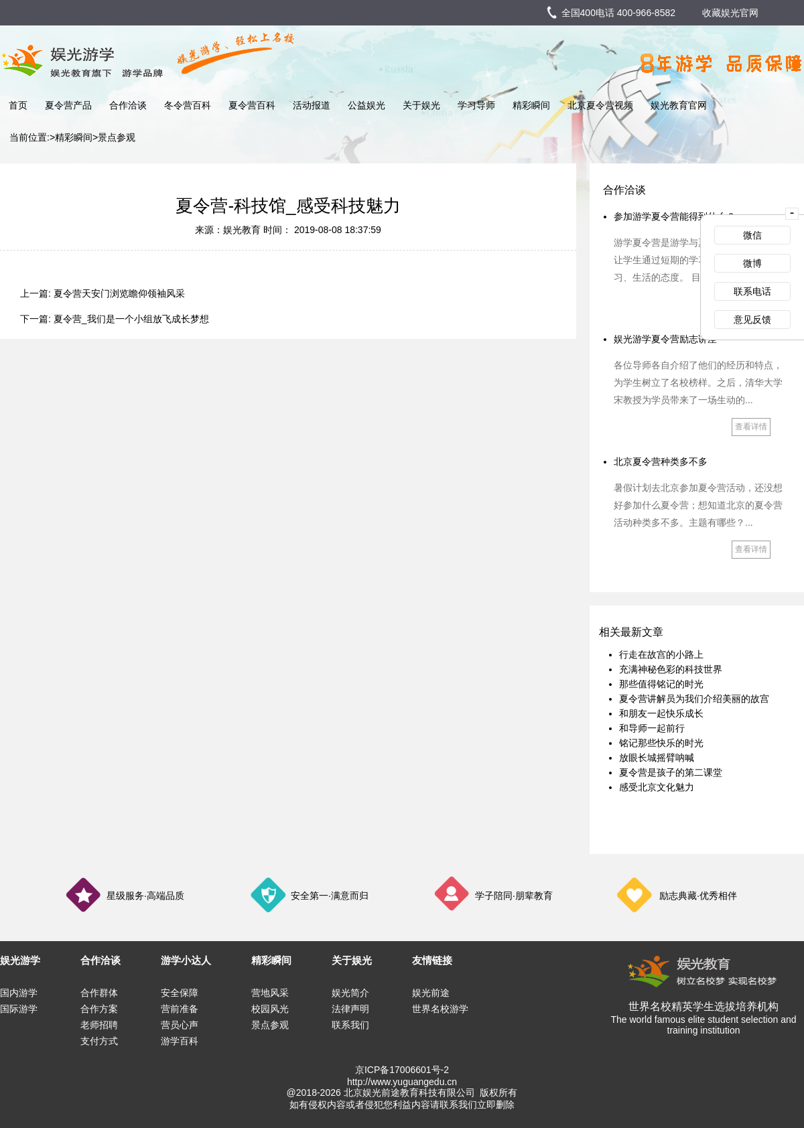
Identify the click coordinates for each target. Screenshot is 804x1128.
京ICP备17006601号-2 (402, 1069)
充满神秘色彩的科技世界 (670, 669)
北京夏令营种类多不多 (661, 461)
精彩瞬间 (531, 105)
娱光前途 (431, 992)
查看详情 (751, 426)
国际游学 (19, 1008)
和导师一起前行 (652, 728)
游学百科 (179, 1041)
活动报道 (311, 105)
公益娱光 (366, 105)
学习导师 (476, 105)
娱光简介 (350, 992)
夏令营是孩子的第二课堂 (670, 772)
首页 (18, 105)
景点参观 (116, 137)
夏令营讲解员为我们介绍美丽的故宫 (694, 698)
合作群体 (99, 992)
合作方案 (99, 1008)
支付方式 (99, 1041)
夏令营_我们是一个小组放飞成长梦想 (131, 318)
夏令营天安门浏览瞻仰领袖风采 (119, 293)
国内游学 (19, 992)
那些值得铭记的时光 (661, 684)
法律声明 (350, 1008)
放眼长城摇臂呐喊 (656, 757)
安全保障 (179, 992)
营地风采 (270, 992)
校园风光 (270, 1008)
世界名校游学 (440, 1008)
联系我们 (350, 1024)
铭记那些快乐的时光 (661, 742)
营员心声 (179, 1024)
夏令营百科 (251, 105)
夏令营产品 (68, 105)
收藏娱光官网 (730, 12)
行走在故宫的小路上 (661, 654)
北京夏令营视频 (600, 105)
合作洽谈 (128, 105)
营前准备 (179, 1008)
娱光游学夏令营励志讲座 (665, 339)
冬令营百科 (187, 105)
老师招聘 (99, 1024)
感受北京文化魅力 (656, 787)
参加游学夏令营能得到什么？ (675, 216)
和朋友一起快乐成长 (661, 713)
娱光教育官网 (679, 105)
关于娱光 (421, 105)
